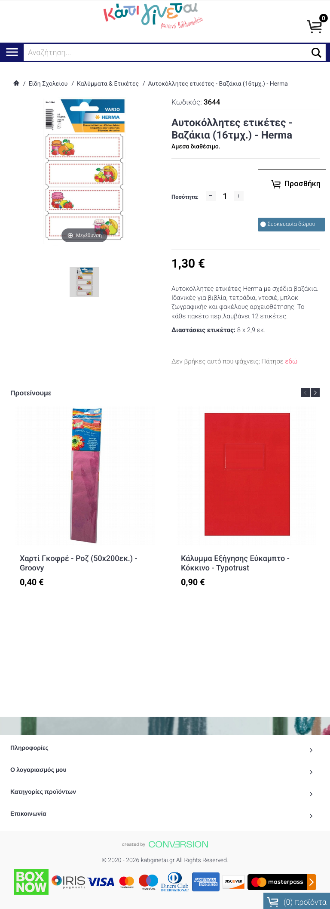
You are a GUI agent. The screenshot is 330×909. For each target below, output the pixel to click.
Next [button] (315, 392)
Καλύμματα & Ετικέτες (108, 83)
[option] (85, 504)
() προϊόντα (297, 899)
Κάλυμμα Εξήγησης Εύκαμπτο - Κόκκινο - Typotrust (235, 563)
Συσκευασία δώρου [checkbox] (287, 224)
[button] (316, 53)
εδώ (291, 361)
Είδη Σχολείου (47, 83)
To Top (165, 892)
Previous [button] (305, 392)
